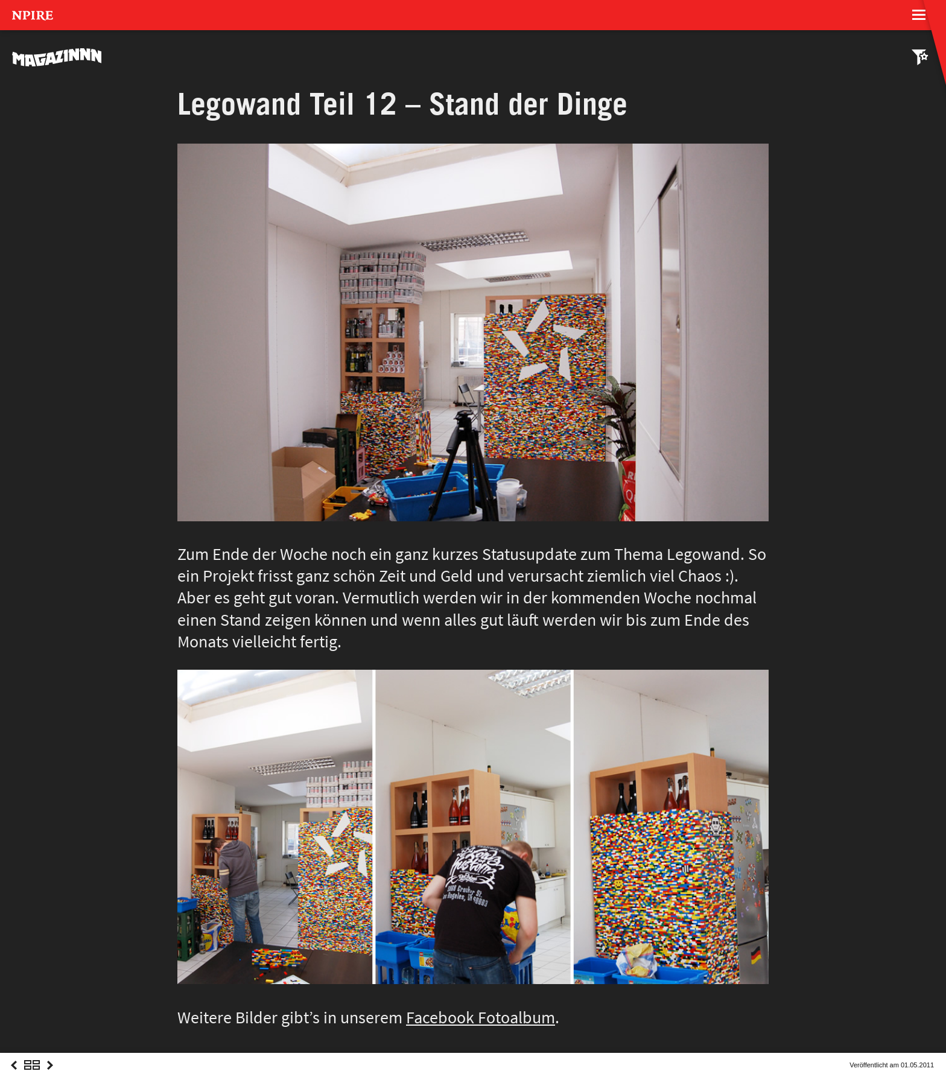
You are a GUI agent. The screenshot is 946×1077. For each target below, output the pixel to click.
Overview (32, 1076)
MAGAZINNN (57, 57)
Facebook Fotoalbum (480, 1017)
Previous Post (14, 1076)
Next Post (50, 1076)
